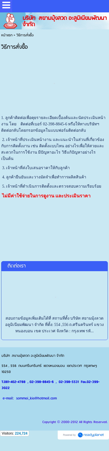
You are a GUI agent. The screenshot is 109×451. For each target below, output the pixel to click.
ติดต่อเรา (16, 266)
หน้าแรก (6, 35)
